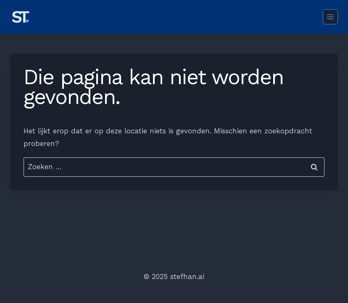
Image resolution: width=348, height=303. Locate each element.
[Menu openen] (330, 16)
